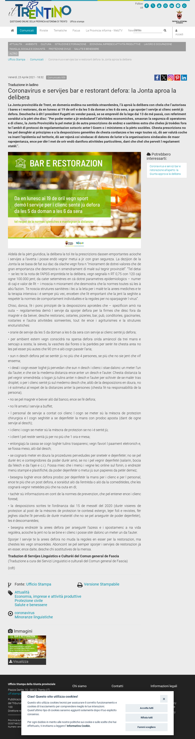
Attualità (16, 44)
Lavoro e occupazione (158, 44)
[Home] (12, 30)
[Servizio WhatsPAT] (184, 5)
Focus (76, 30)
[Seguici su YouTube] (159, 5)
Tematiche (60, 30)
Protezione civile (60, 48)
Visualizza (18, 661)
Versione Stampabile (101, 584)
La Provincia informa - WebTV (104, 30)
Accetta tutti (146, 708)
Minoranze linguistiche (34, 617)
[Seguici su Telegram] (178, 5)
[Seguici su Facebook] (146, 5)
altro (13, 53)
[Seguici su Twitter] (153, 5)
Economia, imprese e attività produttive (115, 44)
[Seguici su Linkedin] (171, 5)
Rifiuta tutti (147, 717)
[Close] (164, 698)
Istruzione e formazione (70, 44)
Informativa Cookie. (79, 725)
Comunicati (27, 30)
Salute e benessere (86, 48)
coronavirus (24, 612)
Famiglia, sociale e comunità (27, 48)
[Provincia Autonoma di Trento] (179, 16)
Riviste (44, 30)
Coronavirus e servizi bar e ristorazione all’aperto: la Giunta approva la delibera (165, 170)
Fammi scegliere (146, 727)
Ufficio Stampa (16, 59)
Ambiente (31, 44)
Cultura (46, 44)
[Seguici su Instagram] (165, 5)
